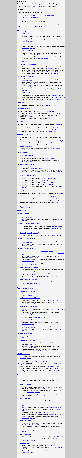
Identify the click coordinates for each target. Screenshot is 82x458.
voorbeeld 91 (43, 143)
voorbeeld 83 (59, 171)
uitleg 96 (62, 200)
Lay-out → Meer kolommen (28, 164)
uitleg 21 (31, 245)
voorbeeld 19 (44, 251)
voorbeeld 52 (55, 436)
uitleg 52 (61, 436)
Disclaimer (21, 15)
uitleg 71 (56, 196)
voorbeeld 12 (30, 274)
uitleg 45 (37, 283)
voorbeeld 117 (25, 48)
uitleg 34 (24, 310)
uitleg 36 (59, 235)
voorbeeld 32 (25, 80)
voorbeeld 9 (39, 388)
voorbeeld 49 (59, 124)
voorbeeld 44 (25, 295)
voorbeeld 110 (38, 350)
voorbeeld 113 (23, 207)
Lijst (61, 24)
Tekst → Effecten (25, 398)
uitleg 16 (57, 68)
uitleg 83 (24, 173)
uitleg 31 (31, 402)
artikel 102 (33, 116)
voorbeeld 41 (34, 168)
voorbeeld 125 (51, 285)
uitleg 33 (35, 83)
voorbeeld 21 (25, 245)
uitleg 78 (24, 410)
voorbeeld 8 (28, 271)
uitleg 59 (59, 127)
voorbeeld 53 (57, 89)
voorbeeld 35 (54, 226)
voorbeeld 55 (59, 60)
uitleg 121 (32, 418)
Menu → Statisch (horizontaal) (29, 267)
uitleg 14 (31, 217)
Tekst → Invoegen (25, 434)
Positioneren (27, 26)
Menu (20, 26)
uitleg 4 (51, 184)
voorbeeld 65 (61, 193)
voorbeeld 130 (57, 370)
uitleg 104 (32, 327)
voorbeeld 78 (58, 409)
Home (34, 15)
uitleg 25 (31, 38)
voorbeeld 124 (25, 452)
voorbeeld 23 (31, 257)
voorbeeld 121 (25, 418)
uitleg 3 (52, 182)
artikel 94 (61, 113)
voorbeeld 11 (32, 54)
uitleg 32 (31, 80)
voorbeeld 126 (52, 99)
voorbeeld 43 (31, 428)
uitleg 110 (44, 350)
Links (40, 15)
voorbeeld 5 (47, 158)
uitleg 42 (31, 87)
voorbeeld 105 (58, 447)
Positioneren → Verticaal (27, 340)
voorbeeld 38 (59, 336)
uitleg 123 (24, 330)
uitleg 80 (61, 95)
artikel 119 (49, 118)
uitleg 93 (55, 276)
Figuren (43, 24)
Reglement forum (34, 17)
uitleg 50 (29, 358)
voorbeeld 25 (25, 38)
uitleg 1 (55, 178)
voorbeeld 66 (46, 230)
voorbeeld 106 (30, 392)
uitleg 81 (55, 131)
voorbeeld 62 (50, 445)
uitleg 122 (46, 395)
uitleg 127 (61, 73)
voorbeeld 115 (39, 412)
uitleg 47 (24, 431)
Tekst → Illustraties (26, 420)
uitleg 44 (31, 295)
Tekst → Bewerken (25, 384)
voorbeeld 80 (55, 95)
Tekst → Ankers (24, 378)
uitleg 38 (24, 337)
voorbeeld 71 (50, 196)
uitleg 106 (37, 392)
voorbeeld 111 (23, 146)
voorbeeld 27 (25, 261)
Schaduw (36, 26)
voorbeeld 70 (57, 363)
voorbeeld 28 (31, 264)
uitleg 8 (34, 271)
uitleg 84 (57, 198)
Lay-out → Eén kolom (26, 155)
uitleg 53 (24, 90)
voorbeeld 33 (29, 83)
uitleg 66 (52, 230)
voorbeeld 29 (30, 382)
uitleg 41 (40, 168)
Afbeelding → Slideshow (27, 50)
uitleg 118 (53, 105)
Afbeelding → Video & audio (28, 93)
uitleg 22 (24, 254)
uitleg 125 (58, 285)
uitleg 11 (38, 54)
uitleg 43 (37, 428)
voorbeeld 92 (53, 366)
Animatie (29, 24)
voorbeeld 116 (55, 97)
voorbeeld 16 (51, 68)
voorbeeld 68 (25, 314)
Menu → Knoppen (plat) (27, 248)
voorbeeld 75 (52, 407)
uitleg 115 (45, 412)
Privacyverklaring (23, 17)
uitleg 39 (46, 58)
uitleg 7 (36, 347)
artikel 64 (51, 111)
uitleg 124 (32, 452)
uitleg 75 (58, 407)
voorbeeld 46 (25, 41)
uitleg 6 (35, 344)
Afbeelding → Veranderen (28, 76)
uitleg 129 (22, 149)
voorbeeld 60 (50, 129)
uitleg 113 (29, 207)
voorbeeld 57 (61, 404)
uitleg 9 (44, 388)
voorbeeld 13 (25, 161)
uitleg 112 (61, 368)
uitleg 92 (59, 366)
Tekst (42, 26)
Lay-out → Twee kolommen (28, 175)
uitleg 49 (22, 125)
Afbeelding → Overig (26, 44)
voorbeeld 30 (52, 300)
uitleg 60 (56, 129)
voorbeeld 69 (55, 141)
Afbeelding (21, 24)
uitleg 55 (24, 61)
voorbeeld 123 (57, 329)
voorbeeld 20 (25, 242)
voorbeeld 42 (25, 87)
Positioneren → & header (30, 298)
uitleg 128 (43, 317)
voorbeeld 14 (25, 217)
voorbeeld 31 (25, 402)
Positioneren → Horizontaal (28, 306)
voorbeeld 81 (49, 131)
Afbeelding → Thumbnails (28, 64)
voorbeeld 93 (49, 276)
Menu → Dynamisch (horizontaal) (30, 223)
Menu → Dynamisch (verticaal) (29, 233)
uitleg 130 (22, 372)
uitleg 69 (61, 141)
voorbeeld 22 (61, 253)
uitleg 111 (29, 146)
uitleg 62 (56, 445)
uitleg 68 (31, 314)
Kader (49, 24)
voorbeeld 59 (52, 127)
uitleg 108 (32, 440)
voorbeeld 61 (61, 186)
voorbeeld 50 (23, 358)
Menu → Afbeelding (26, 213)
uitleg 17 (56, 71)
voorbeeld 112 (54, 368)
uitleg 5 (53, 158)
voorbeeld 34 (61, 309)
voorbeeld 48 (52, 228)
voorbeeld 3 (46, 182)
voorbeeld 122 (39, 395)
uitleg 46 (31, 41)
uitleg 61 (24, 187)
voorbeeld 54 (61, 219)
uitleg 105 (24, 449)
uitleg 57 (24, 405)
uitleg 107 (29, 204)
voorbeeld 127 (54, 73)
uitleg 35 (60, 226)
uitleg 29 (36, 382)
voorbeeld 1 (50, 178)
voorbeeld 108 (25, 440)
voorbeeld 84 (51, 198)
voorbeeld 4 (45, 184)
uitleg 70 (22, 364)
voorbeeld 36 (53, 235)
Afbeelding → (27, 34)
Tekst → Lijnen (24, 443)
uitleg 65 (22, 194)
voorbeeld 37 (30, 424)
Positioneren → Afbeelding (28, 291)
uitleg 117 (32, 48)
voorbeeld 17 (49, 71)
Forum (28, 15)
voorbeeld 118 (46, 105)
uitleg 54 (24, 220)
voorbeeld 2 (43, 180)
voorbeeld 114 (25, 304)
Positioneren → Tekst (26, 333)
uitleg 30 (58, 300)
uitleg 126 (59, 99)
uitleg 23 (37, 257)
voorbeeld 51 (38, 361)
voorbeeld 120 (54, 414)
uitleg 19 (51, 251)
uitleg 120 (61, 414)
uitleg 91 (50, 143)
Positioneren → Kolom (27, 320)
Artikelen (36, 24)
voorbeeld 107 (23, 204)
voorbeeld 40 (27, 139)
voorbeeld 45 (31, 283)
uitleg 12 (36, 274)
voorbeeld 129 (56, 148)
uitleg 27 (31, 261)
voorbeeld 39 (40, 58)
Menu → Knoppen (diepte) (28, 238)
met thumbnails (37, 6)
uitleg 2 (48, 180)
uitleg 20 (31, 242)
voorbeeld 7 (30, 347)
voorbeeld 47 (58, 430)
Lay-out (55, 24)
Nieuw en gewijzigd (49, 15)
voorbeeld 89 (25, 324)
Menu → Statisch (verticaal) (28, 279)
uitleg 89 (31, 324)
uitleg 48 (58, 228)
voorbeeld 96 (56, 200)
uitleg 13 (31, 161)
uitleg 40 (33, 139)
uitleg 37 (36, 424)
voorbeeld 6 (30, 344)
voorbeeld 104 (25, 327)
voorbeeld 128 (36, 317)
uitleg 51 (45, 361)
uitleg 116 (62, 97)
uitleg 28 (37, 264)
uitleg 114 (32, 304)
